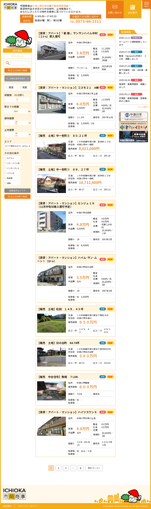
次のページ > (94, 468)
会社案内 (7, 506)
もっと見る (143, 107)
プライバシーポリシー (28, 506)
